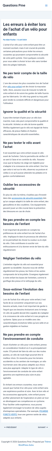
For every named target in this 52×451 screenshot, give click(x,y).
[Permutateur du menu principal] (46, 5)
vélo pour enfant (14, 86)
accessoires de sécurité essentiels (27, 198)
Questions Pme (14, 5)
